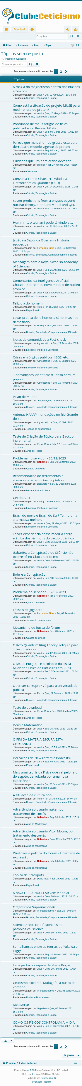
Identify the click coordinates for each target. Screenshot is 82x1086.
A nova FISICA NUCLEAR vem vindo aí (41, 893)
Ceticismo (31, 171)
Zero (39, 761)
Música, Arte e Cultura (38, 490)
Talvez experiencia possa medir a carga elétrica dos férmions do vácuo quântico (43, 536)
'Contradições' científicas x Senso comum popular (44, 377)
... (4, 36)
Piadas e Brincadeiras (38, 997)
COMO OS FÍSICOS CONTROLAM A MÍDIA (44, 1022)
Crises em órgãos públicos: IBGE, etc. (41, 357)
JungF (40, 400)
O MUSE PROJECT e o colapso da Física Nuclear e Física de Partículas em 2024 (42, 665)
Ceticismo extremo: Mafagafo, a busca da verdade (44, 984)
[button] (66, 71)
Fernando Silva (45, 248)
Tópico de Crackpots (28, 875)
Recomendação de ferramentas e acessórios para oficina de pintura (38, 478)
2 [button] (61, 71)
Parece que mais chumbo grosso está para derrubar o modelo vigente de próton (45, 144)
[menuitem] (78, 45)
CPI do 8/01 (21, 497)
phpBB (29, 1070)
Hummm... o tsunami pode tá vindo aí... (43, 222)
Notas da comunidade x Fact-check (39, 339)
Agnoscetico (43, 343)
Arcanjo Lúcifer (45, 501)
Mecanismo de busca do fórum (36, 627)
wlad (39, 94)
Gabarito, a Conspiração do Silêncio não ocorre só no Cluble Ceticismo (43, 554)
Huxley (40, 325)
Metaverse (21, 1004)
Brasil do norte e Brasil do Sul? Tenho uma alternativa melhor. (45, 517)
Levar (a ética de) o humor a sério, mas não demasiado (45, 319)
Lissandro (42, 483)
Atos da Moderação (36, 824)
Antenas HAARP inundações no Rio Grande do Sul (45, 416)
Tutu (39, 307)
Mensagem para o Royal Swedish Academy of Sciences (45, 264)
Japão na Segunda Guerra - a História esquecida (41, 242)
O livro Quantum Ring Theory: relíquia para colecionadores (45, 647)
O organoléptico (45, 910)
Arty (34, 1074)
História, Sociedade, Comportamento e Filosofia (51, 254)
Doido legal (43, 878)
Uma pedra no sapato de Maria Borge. (42, 965)
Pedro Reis (43, 444)
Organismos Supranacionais (34, 907)
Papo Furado (33, 310)
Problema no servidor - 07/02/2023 (39, 592)
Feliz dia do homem (28, 303)
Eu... (39, 693)
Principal (19, 29)
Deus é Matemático (27, 725)
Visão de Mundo (25, 396)
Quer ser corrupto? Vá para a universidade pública (45, 687)
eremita (41, 164)
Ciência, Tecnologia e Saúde (41, 98)
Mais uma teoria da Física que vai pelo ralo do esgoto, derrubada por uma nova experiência (45, 776)
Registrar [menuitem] (76, 30)
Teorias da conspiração (38, 429)
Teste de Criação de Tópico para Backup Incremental (43, 438)
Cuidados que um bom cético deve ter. (42, 161)
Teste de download (27, 707)
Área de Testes (34, 450)
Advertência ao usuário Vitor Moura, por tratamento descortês (43, 833)
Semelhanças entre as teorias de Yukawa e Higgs (45, 948)
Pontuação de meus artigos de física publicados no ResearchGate (40, 126)
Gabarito (42, 462)
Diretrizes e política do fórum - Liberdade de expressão (46, 855)
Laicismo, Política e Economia (42, 349)
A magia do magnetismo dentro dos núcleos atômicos (46, 89)
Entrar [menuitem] (69, 30)
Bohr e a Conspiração (29, 574)
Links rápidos (7, 30)
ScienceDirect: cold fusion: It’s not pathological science (38, 926)
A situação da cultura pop (32, 795)
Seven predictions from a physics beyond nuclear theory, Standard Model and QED (44, 202)
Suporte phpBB (48, 1078)
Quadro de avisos (35, 468)
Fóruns (33, 30)
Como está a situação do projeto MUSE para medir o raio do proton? (46, 107)
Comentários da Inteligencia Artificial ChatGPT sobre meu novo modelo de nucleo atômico (46, 284)
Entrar (15, 36)
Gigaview (42, 1008)
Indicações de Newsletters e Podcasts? (42, 758)
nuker (40, 523)
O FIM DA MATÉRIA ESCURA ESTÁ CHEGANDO (38, 741)
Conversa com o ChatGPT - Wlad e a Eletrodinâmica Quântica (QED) (40, 180)
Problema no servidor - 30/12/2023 (39, 458)
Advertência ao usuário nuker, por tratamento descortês (39, 811)
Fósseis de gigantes (27, 609)
